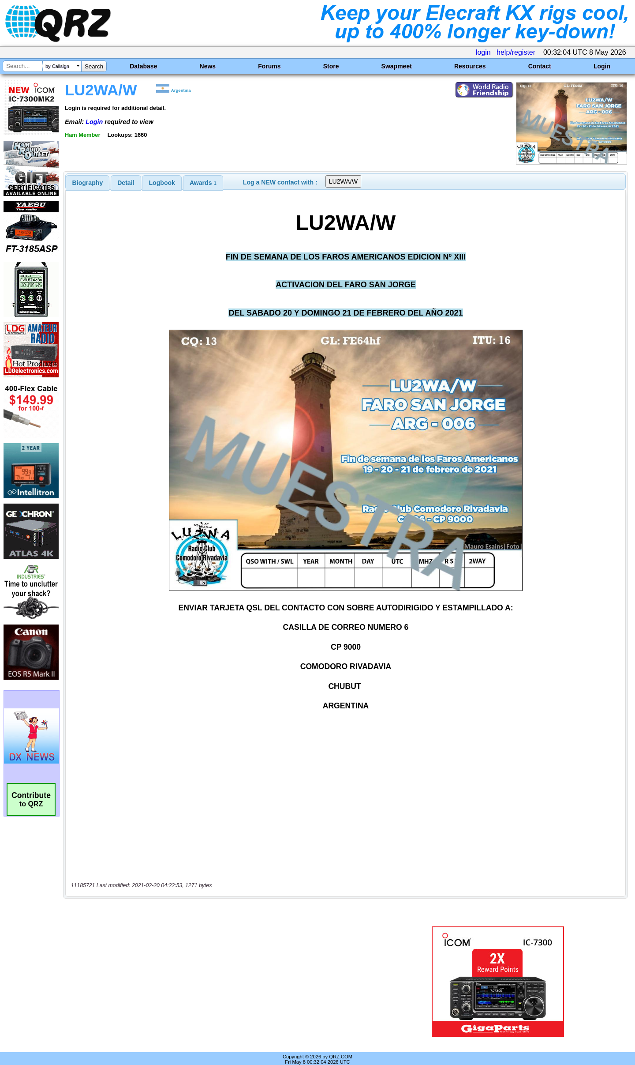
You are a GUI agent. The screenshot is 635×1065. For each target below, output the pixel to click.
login (483, 52)
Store (331, 66)
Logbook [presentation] (162, 182)
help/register (516, 52)
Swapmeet (396, 66)
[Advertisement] (223, 972)
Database (143, 66)
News (208, 66)
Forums (269, 66)
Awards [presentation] (203, 182)
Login (602, 66)
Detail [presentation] (125, 182)
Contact (539, 66)
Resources (470, 66)
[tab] (88, 182)
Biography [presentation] (87, 182)
